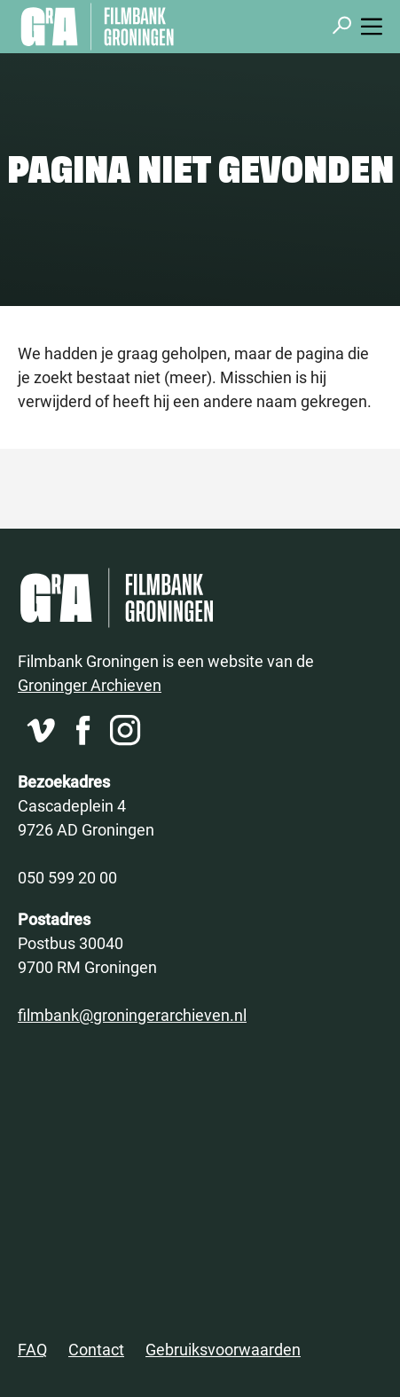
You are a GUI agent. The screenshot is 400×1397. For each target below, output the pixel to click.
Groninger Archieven (89, 684)
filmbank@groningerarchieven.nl (132, 1014)
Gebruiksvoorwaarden (223, 1349)
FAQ (32, 1349)
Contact (96, 1349)
